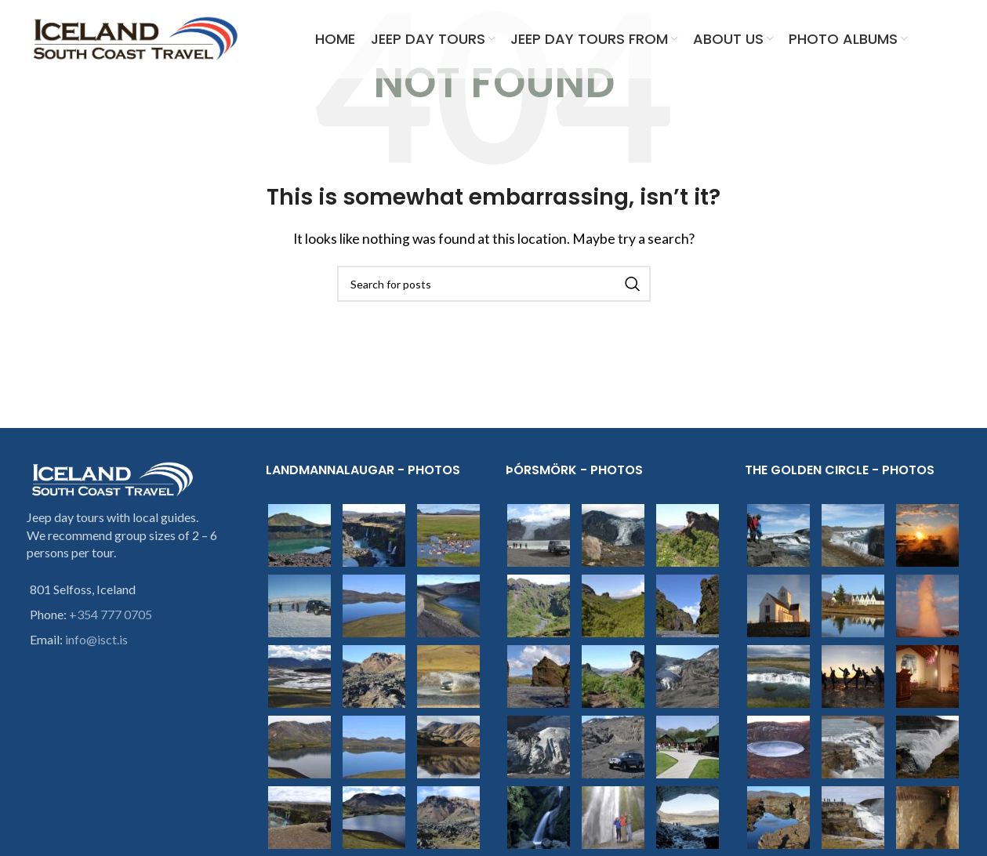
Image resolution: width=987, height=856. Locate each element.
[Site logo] (136, 37)
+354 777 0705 (110, 614)
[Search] (494, 284)
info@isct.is (96, 639)
